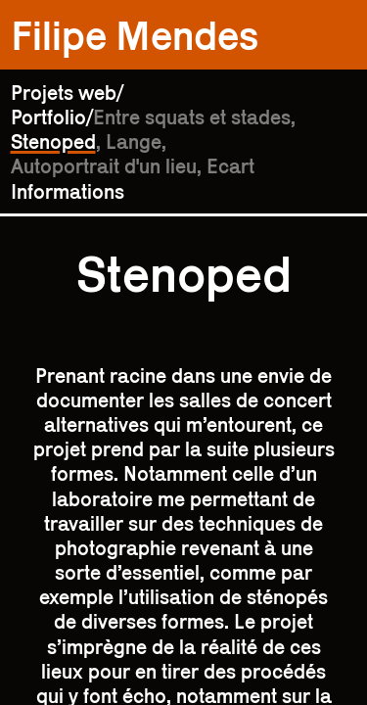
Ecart (230, 166)
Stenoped (53, 141)
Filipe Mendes (134, 35)
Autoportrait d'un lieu (104, 166)
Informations (67, 191)
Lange (133, 141)
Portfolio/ (52, 117)
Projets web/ (67, 92)
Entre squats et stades (192, 117)
